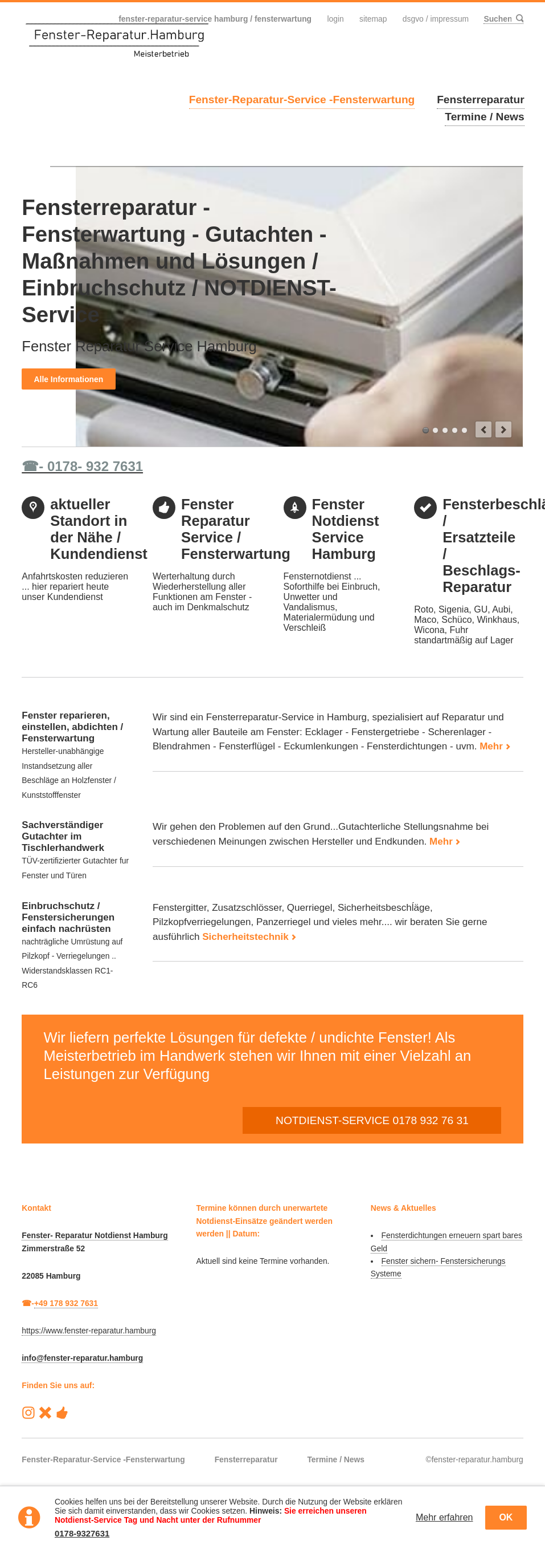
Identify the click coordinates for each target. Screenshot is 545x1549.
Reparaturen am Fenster (435, 430)
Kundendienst (445, 430)
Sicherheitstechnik (245, 936)
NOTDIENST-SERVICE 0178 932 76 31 (372, 1120)
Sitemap (373, 18)
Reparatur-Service (45, 1413)
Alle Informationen (69, 379)
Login (335, 18)
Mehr (491, 746)
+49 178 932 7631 (66, 1303)
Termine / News (484, 117)
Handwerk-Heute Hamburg (61, 1413)
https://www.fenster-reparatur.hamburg (89, 1330)
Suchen (518, 19)
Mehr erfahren (444, 1517)
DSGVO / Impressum (436, 18)
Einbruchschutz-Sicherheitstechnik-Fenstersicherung (454, 430)
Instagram (28, 1413)
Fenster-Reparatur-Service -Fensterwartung (302, 100)
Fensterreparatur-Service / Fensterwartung (425, 430)
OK (506, 1517)
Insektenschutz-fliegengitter (464, 430)
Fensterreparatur (480, 100)
